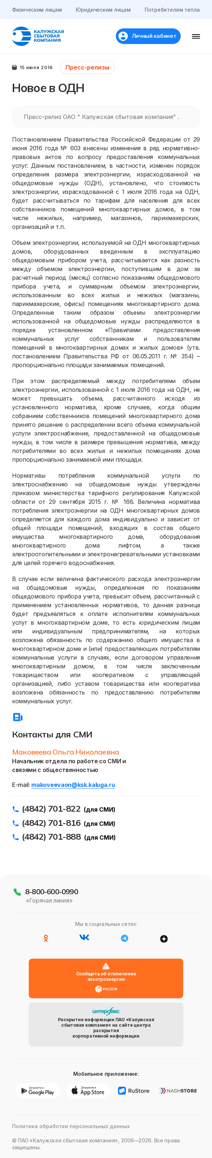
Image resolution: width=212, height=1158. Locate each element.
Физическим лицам (37, 10)
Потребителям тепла (172, 10)
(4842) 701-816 (51, 822)
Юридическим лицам (103, 10)
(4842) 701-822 (51, 808)
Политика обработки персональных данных (71, 1126)
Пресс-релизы (87, 67)
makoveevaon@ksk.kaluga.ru (73, 784)
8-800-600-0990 (51, 891)
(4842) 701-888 (51, 836)
